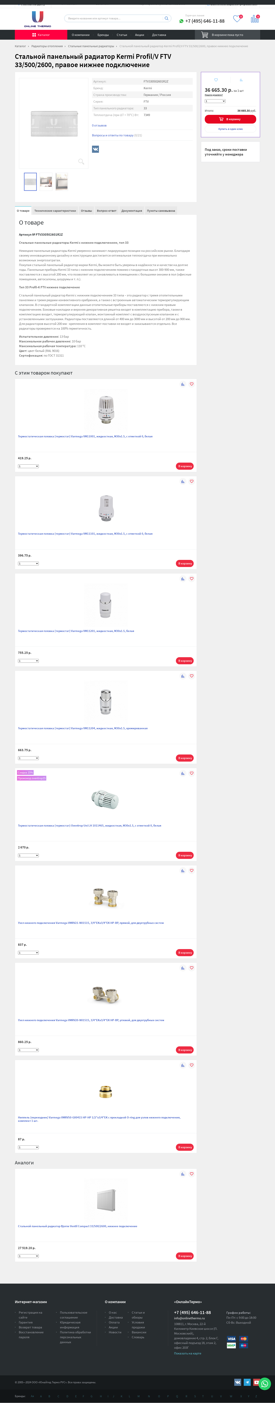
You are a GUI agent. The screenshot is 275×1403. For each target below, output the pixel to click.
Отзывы (86, 211)
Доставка (159, 35)
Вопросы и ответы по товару (117, 135)
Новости (115, 1332)
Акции (139, 35)
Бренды (103, 35)
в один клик (230, 129)
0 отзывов (99, 125)
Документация (131, 211)
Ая (32, 1396)
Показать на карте (187, 1353)
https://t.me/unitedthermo (247, 1382)
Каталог (44, 35)
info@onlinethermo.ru (189, 1318)
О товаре (23, 211)
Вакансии (139, 1332)
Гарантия (26, 1322)
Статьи (122, 35)
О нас (113, 1312)
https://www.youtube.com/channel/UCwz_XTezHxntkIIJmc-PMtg (256, 1382)
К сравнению (238, 80)
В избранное (213, 80)
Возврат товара (30, 1327)
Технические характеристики (55, 211)
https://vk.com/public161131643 (237, 1382)
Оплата (114, 1322)
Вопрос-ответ (107, 211)
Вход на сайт (250, 6)
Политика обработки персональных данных (75, 1337)
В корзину (233, 119)
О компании (81, 35)
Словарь (138, 1337)
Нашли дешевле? (214, 94)
